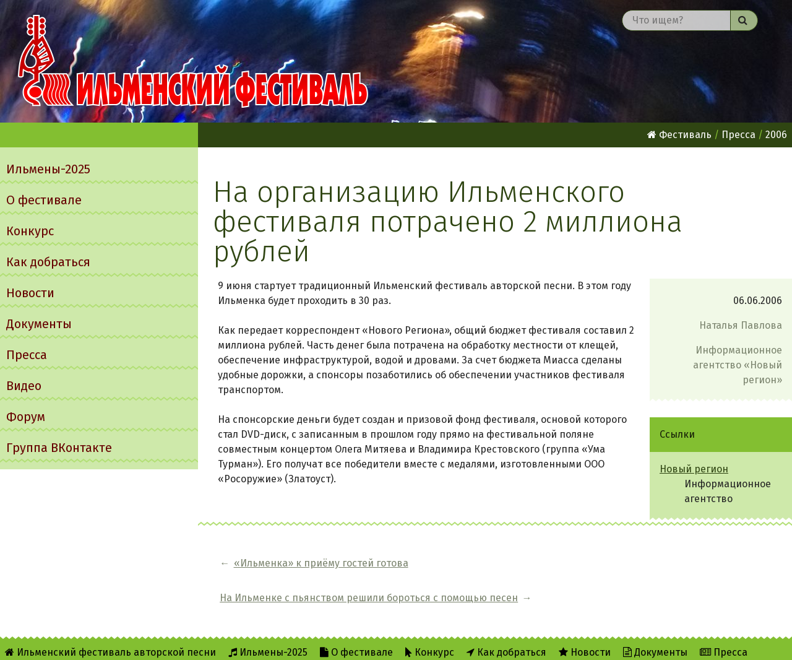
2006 (776, 135)
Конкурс (30, 231)
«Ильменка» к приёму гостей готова (321, 563)
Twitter (406, 642)
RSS (358, 642)
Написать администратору (511, 642)
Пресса (26, 354)
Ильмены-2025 (48, 169)
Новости (30, 292)
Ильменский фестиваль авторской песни (193, 61)
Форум (25, 416)
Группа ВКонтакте (59, 447)
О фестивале (44, 200)
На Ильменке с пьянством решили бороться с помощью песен (589, 563)
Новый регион (694, 469)
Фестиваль (679, 135)
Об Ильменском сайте (280, 642)
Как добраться (48, 261)
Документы (39, 323)
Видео (23, 385)
